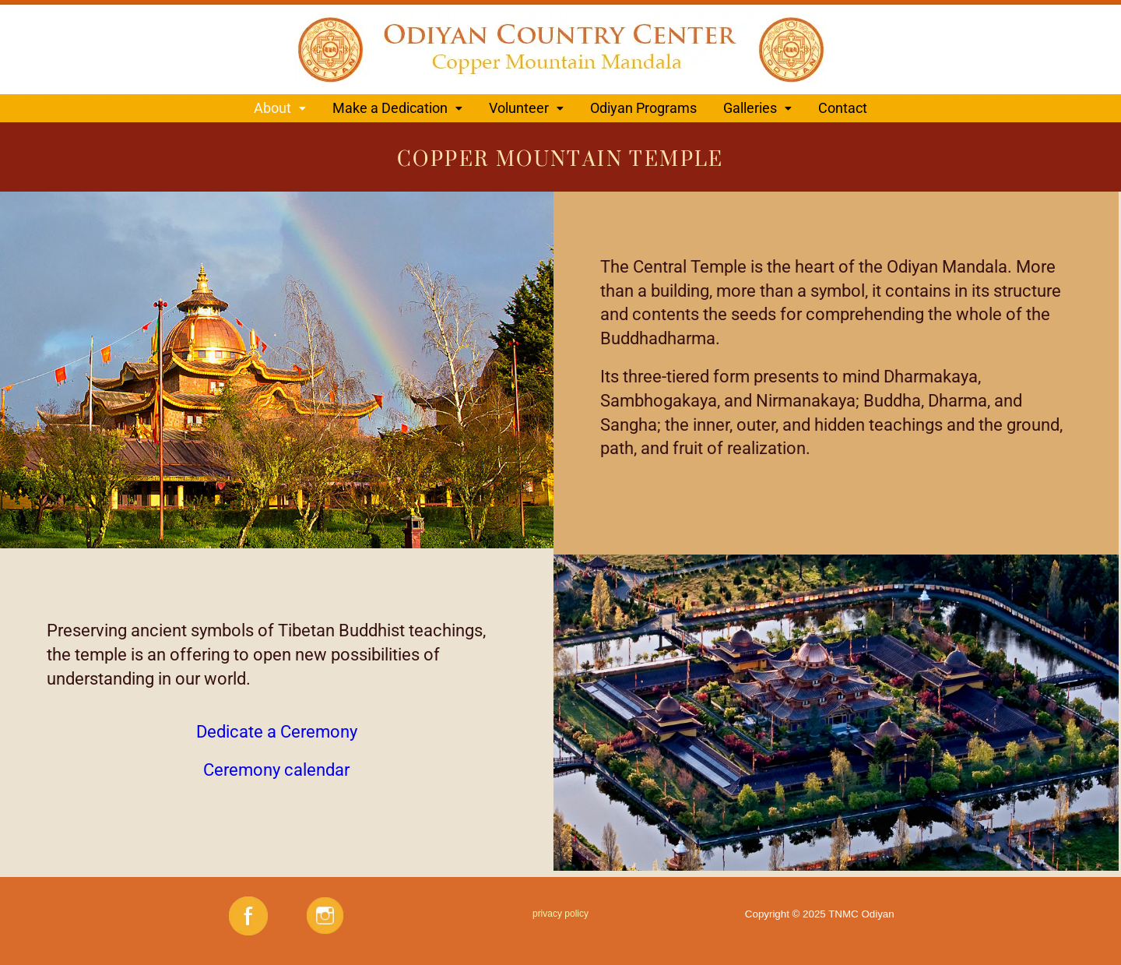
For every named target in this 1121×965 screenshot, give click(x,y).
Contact (842, 108)
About (280, 108)
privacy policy (560, 913)
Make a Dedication (397, 108)
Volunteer (526, 108)
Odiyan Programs (643, 108)
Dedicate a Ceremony (276, 731)
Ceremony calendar (276, 770)
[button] (280, 108)
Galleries (757, 108)
